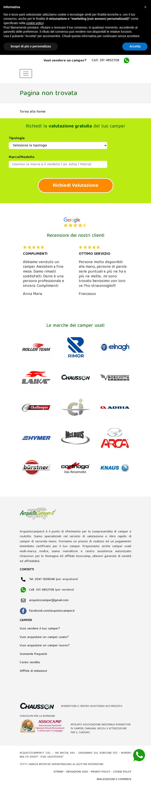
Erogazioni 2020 (77, 772)
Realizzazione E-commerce (114, 779)
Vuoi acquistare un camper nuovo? (45, 645)
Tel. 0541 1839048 (37, 579)
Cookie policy (122, 772)
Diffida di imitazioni (33, 671)
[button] (28, 272)
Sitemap (58, 772)
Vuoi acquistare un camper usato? (44, 637)
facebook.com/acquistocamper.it (47, 611)
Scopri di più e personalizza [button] (31, 46)
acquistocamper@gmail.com (44, 600)
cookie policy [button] (35, 23)
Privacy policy (100, 772)
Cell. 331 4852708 (105, 60)
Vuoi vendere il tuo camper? (40, 629)
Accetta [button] (134, 46)
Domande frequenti (33, 654)
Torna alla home (33, 112)
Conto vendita (30, 662)
